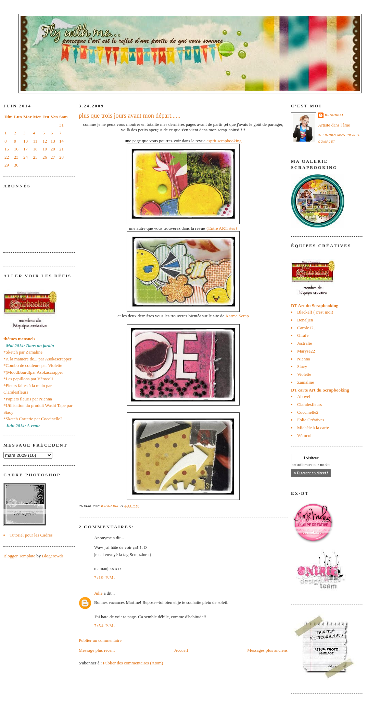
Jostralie (304, 343)
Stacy (302, 366)
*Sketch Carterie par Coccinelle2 (32, 418)
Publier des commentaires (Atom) (133, 662)
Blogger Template (19, 555)
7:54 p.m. (104, 625)
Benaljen (305, 319)
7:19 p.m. (104, 577)
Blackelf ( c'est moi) (315, 312)
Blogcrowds (53, 555)
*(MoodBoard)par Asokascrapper (33, 372)
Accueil (181, 650)
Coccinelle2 (307, 412)
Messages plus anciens (267, 650)
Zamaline (305, 382)
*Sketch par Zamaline (22, 352)
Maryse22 (306, 351)
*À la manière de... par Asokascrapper (37, 358)
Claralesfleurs (309, 404)
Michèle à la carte (313, 427)
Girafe (302, 335)
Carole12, (306, 327)
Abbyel (303, 396)
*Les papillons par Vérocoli (28, 378)
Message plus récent (97, 650)
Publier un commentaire (100, 640)
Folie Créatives (310, 419)
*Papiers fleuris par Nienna (27, 398)
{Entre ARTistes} (221, 228)
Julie (98, 593)
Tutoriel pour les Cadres (31, 535)
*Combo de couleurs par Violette (32, 365)
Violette (304, 374)
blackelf (334, 115)
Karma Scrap (237, 315)
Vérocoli (305, 435)
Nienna (303, 358)
